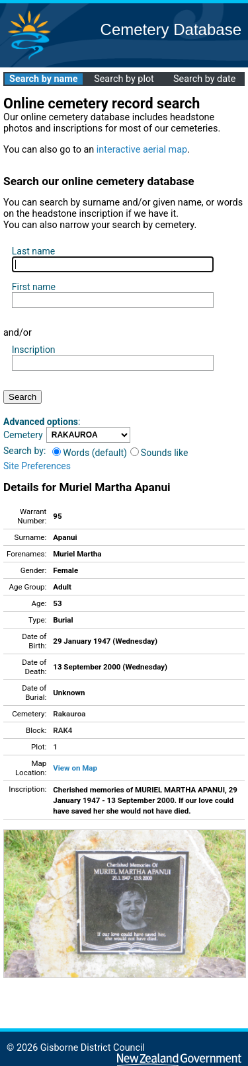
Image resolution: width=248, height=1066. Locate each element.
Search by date (204, 79)
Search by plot (124, 79)
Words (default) (89, 452)
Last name (33, 251)
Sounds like (159, 452)
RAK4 (62, 730)
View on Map (75, 768)
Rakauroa (69, 713)
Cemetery (23, 435)
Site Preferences (37, 466)
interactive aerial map (142, 149)
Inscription (34, 349)
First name (34, 287)
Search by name (43, 79)
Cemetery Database (171, 29)
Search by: (24, 450)
